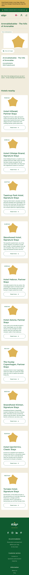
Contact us (14, 556)
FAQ (14, 573)
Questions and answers (14, 558)
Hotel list (14, 561)
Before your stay (14, 544)
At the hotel (14, 547)
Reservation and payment (14, 542)
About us (14, 570)
